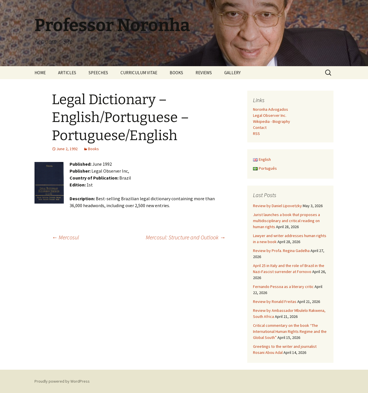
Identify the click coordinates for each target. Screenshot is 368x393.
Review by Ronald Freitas (274, 301)
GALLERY (232, 72)
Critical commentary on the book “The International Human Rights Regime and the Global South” (290, 331)
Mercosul (65, 237)
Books (93, 148)
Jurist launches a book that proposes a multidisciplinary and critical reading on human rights (286, 220)
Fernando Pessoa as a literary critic (283, 286)
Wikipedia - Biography (271, 121)
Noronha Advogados (270, 109)
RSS (256, 133)
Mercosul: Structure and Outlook (185, 237)
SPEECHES (98, 72)
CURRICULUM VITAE (138, 72)
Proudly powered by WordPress (62, 381)
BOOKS (176, 72)
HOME (40, 72)
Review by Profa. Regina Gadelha (281, 250)
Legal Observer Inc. (269, 115)
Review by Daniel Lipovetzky (277, 205)
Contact (260, 127)
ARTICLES (67, 72)
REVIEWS (203, 72)
